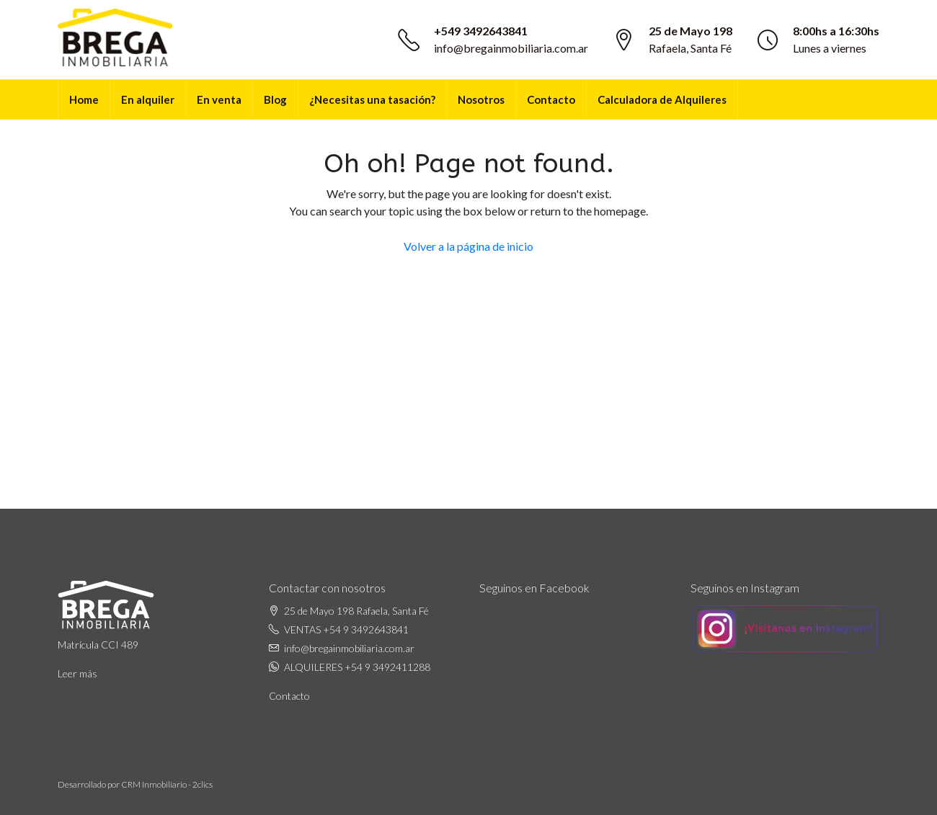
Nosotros (481, 99)
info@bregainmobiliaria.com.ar (511, 48)
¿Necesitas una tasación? (372, 99)
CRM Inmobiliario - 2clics (167, 784)
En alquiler (147, 99)
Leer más (77, 673)
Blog (275, 99)
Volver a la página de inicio (468, 246)
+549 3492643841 (481, 30)
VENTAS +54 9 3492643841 (346, 629)
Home (84, 99)
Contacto (551, 99)
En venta (219, 99)
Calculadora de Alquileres (662, 99)
